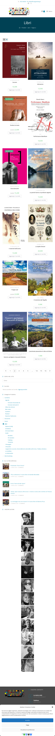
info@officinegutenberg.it (35, 1)
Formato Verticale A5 (13, 405)
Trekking (41, 298)
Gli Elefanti (39, 82)
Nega (27, 725)
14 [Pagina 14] (37, 371)
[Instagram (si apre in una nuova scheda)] (31, 3)
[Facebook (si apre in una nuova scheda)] (28, 3)
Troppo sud (14, 290)
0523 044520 (24, 1)
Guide (6, 433)
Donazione (7, 418)
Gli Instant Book (9, 431)
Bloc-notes (8, 409)
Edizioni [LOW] (13, 123)
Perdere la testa (14, 125)
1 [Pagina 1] (10, 371)
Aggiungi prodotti (22, 389)
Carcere (14, 82)
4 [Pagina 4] (23, 371)
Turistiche (10, 442)
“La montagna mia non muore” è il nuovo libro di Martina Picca (27, 501)
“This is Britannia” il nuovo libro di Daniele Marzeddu (24, 474)
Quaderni (7, 411)
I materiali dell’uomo (15, 248)
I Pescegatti (8, 444)
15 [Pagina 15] (41, 371)
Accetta (27, 720)
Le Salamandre (13, 80)
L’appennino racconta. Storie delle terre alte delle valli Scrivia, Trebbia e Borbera (14, 354)
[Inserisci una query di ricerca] (27, 380)
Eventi (6, 421)
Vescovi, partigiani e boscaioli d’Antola (15, 357)
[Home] (19, 28)
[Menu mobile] (48, 11)
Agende (7, 400)
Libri (18, 80)
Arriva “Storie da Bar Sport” (17, 483)
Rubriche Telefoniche (10, 416)
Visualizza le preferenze (28, 730)
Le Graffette (8, 451)
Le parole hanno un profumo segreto (40, 192)
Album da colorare (10, 407)
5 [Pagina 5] (27, 371)
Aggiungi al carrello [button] (14, 90)
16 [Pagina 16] (45, 371)
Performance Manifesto (40, 136)
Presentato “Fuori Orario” (17, 465)
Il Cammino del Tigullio (40, 300)
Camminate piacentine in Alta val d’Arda (40, 351)
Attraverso (40, 84)
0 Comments (21, 467)
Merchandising (8, 456)
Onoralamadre (14, 188)
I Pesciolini (8, 446)
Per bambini (11, 438)
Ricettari (7, 414)
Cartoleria (7, 397)
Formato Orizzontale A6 (14, 402)
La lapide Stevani (40, 246)
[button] (52, 707)
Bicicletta (10, 435)
